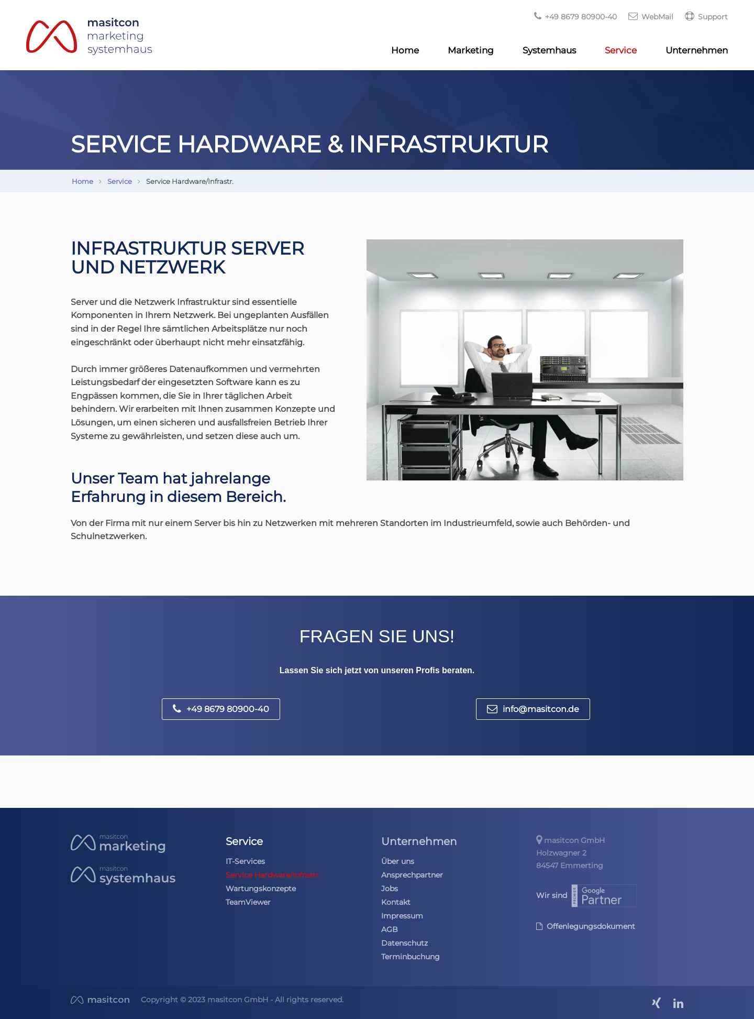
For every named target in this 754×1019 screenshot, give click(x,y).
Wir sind (587, 895)
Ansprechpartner (412, 875)
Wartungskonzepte (261, 888)
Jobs (389, 888)
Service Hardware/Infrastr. (273, 875)
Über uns (397, 861)
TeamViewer (248, 902)
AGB (389, 929)
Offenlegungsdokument (585, 926)
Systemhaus (549, 50)
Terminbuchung (410, 956)
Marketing (471, 50)
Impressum (402, 916)
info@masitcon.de (533, 709)
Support (706, 16)
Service (621, 50)
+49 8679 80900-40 (221, 709)
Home (405, 50)
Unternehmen (697, 50)
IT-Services (245, 861)
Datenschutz (404, 943)
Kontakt (396, 902)
